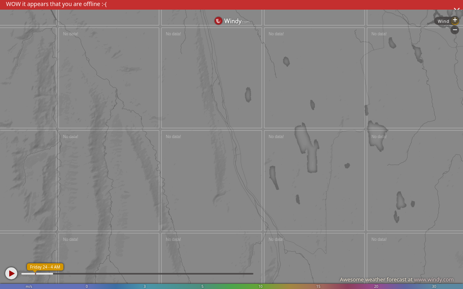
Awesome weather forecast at (397, 279)
